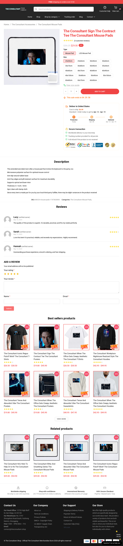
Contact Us (68, 521)
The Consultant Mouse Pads (50, 24)
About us (37, 510)
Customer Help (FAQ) (71, 524)
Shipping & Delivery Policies (74, 510)
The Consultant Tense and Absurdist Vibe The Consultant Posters (17, 403)
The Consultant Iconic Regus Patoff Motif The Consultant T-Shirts (17, 356)
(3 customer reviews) (82, 41)
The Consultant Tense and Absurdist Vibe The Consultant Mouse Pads (76, 467)
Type (65, 49)
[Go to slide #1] (25, 90)
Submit (9, 308)
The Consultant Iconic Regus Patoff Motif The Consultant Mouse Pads (105, 467)
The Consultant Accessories (23, 24)
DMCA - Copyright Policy (43, 521)
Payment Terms (69, 514)
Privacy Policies (40, 517)
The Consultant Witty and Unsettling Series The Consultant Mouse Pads (44, 467)
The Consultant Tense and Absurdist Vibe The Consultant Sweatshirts (76, 403)
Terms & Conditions (41, 514)
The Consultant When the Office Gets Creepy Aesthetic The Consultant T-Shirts (75, 356)
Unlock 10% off (118, 535)
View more (61, 419)
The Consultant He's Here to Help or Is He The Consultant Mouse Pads (16, 467)
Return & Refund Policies (73, 517)
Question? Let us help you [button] (112, 543)
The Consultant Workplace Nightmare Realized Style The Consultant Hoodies (105, 356)
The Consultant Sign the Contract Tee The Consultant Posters (46, 356)
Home (6, 24)
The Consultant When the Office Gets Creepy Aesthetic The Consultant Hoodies (105, 403)
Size (65, 57)
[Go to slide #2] (38, 90)
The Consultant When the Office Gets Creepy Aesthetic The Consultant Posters (45, 403)
